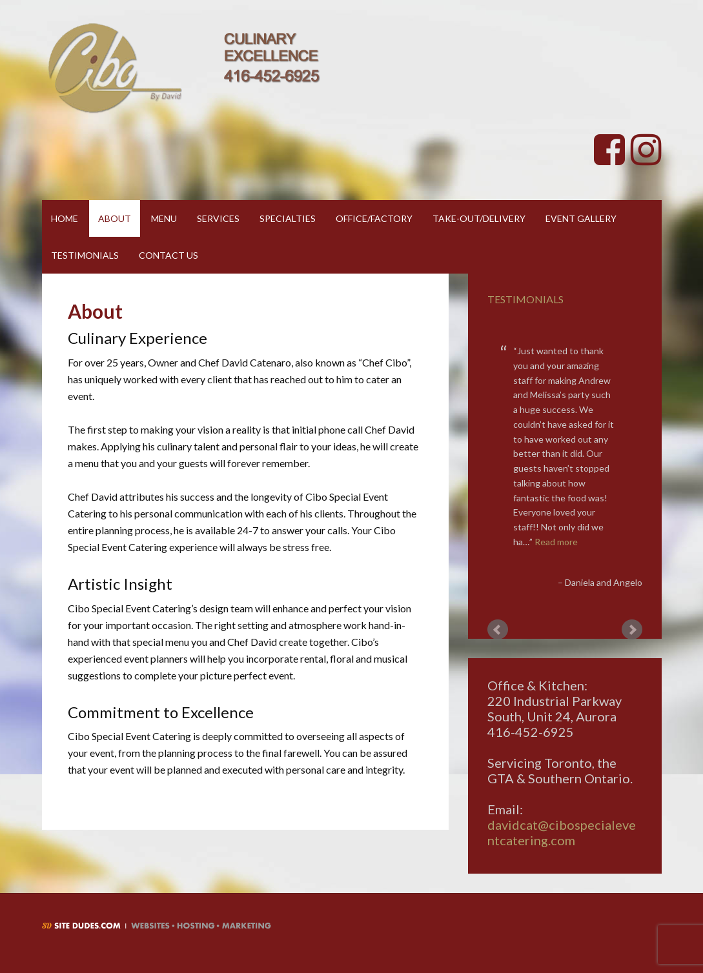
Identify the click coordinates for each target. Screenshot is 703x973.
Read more (556, 541)
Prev (497, 629)
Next (632, 629)
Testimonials (525, 299)
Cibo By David (184, 68)
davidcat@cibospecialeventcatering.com (561, 832)
